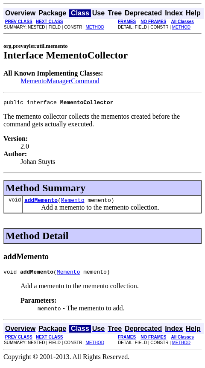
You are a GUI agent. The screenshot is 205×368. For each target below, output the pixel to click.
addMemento (41, 202)
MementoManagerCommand (60, 81)
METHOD (95, 27)
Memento (73, 202)
